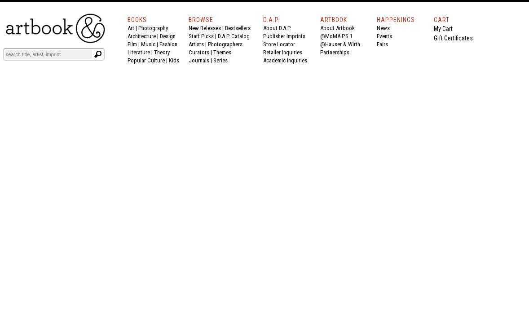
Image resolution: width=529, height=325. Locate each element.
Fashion (168, 44)
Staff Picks (201, 36)
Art (131, 28)
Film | (134, 44)
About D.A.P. (277, 28)
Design (168, 36)
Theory (162, 52)
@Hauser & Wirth (340, 44)
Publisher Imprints (284, 36)
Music (148, 44)
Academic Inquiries (285, 60)
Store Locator (279, 44)
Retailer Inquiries (282, 52)
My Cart (443, 28)
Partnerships (334, 52)
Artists (196, 44)
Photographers (225, 44)
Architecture (142, 36)
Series (220, 60)
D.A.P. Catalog (234, 36)
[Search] (48, 54)
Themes (222, 52)
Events (384, 36)
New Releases (205, 28)
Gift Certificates (453, 38)
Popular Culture (146, 60)
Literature (139, 52)
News (383, 28)
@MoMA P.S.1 (336, 36)
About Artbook (337, 28)
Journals (199, 60)
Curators (199, 52)
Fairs (382, 44)
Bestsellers (238, 28)
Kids (174, 60)
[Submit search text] (98, 54)
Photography (153, 28)
